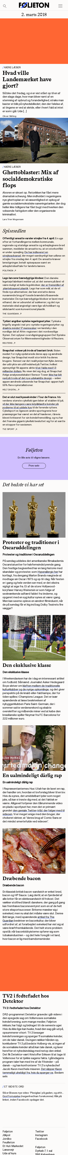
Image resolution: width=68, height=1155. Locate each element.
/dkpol (6, 1135)
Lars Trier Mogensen (13, 219)
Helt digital (11, 389)
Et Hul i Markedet (13, 1146)
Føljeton (8, 1132)
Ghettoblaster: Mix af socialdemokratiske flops (30, 178)
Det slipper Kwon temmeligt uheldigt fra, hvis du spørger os (32, 1071)
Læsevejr (8, 1150)
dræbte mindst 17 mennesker (19, 328)
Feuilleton (9, 1142)
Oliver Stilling (10, 116)
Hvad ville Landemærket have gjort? (27, 79)
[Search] (5, 6)
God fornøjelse (11, 1096)
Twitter (39, 1132)
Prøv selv (34, 465)
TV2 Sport (10, 429)
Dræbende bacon (22, 878)
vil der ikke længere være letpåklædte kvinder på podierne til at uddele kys (31, 405)
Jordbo (7, 1139)
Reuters (9, 343)
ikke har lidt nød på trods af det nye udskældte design (32, 376)
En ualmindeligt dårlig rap (32, 775)
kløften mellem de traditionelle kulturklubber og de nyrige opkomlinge (31, 687)
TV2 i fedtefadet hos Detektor (26, 998)
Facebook (41, 1139)
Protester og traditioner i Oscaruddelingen (31, 545)
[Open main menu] (60, 6)
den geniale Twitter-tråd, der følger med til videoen (34, 812)
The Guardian (12, 313)
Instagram (41, 1135)
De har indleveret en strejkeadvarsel (25, 254)
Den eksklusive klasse (27, 665)
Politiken (9, 270)
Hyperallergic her (48, 572)
